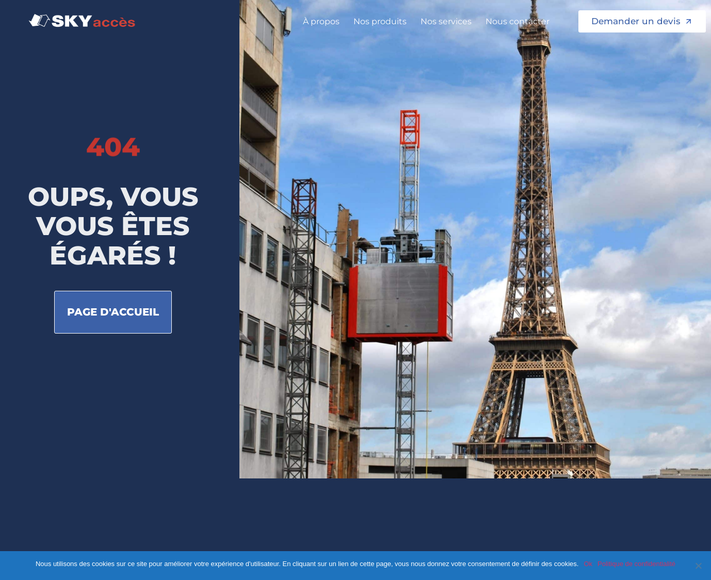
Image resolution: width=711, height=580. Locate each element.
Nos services (449, 21)
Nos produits (382, 21)
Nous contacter (520, 21)
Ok (588, 564)
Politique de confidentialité (636, 564)
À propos (324, 21)
